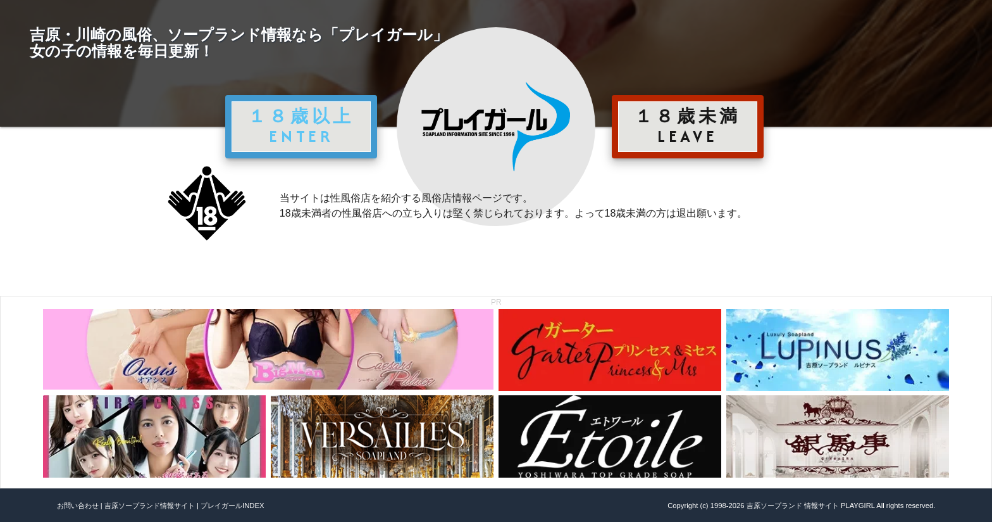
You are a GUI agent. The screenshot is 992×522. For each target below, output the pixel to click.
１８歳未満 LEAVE (688, 126)
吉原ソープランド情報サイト (149, 505)
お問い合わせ (78, 505)
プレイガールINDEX (232, 505)
